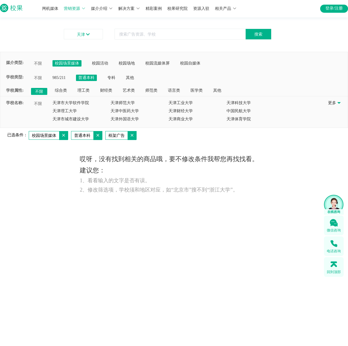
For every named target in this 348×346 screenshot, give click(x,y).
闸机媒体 (50, 8)
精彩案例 (154, 8)
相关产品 (226, 8)
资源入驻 (201, 8)
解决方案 (129, 8)
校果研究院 (177, 8)
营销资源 (75, 8)
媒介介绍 (102, 8)
